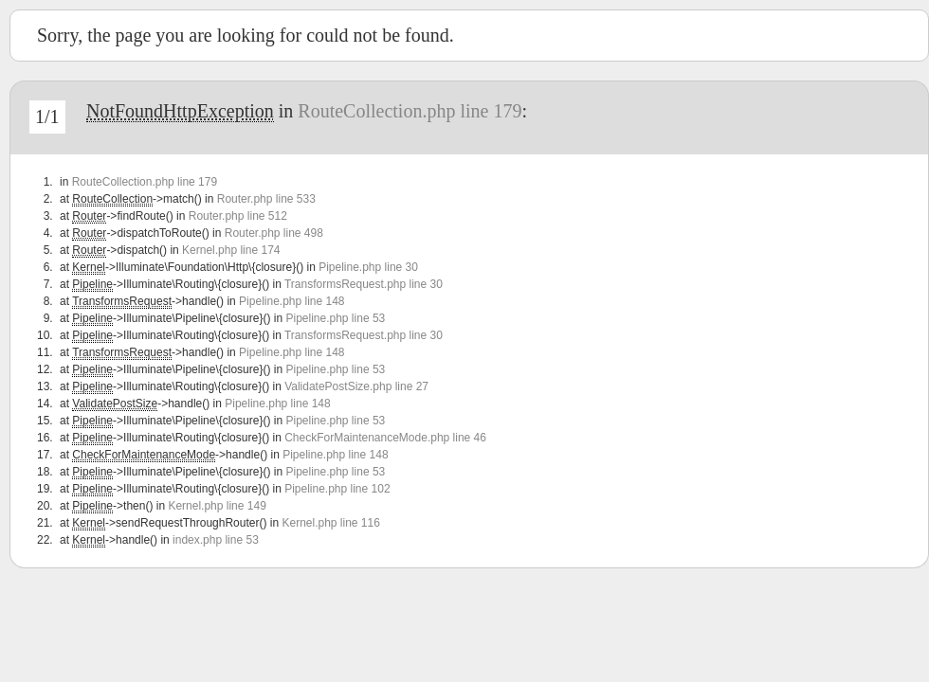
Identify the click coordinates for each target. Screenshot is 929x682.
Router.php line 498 (274, 233)
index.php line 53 (216, 540)
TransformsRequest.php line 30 (363, 284)
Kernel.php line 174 (231, 250)
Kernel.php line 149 (216, 505)
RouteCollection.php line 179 (409, 110)
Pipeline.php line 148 (291, 301)
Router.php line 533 (266, 199)
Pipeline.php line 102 (337, 488)
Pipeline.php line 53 (335, 318)
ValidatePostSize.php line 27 (356, 386)
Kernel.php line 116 (330, 522)
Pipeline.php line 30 (368, 267)
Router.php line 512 (238, 216)
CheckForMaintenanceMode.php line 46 (385, 437)
